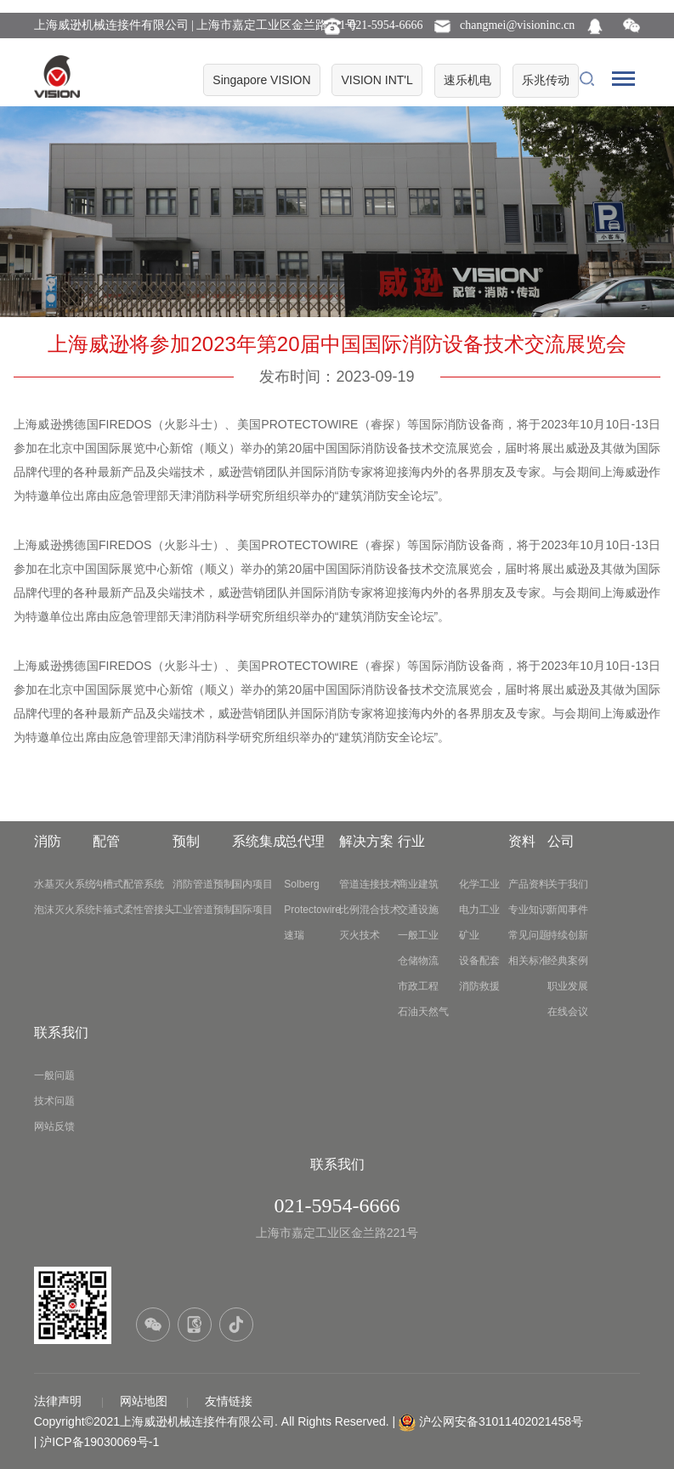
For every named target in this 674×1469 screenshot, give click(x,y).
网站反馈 (54, 1126)
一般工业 (418, 935)
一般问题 (54, 1075)
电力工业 (479, 910)
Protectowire (312, 910)
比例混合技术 (369, 910)
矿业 (469, 935)
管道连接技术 (369, 884)
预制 (186, 841)
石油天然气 (423, 1012)
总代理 (304, 841)
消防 (47, 841)
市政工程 (418, 986)
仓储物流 (418, 961)
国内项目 (252, 884)
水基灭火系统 (64, 884)
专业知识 (528, 910)
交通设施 (418, 910)
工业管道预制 (203, 910)
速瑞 (294, 935)
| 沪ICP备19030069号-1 (97, 1442)
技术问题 (54, 1101)
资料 (521, 841)
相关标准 (528, 961)
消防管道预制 (203, 884)
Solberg (301, 884)
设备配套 (479, 961)
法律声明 (59, 1401)
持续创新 (567, 935)
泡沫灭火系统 (64, 910)
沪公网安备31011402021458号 (501, 1421)
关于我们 (567, 884)
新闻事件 (567, 910)
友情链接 (228, 1401)
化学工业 (479, 884)
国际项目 (252, 910)
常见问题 (528, 935)
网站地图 (145, 1401)
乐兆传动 (545, 80)
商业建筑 (418, 884)
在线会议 (567, 1012)
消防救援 (479, 986)
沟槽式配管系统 (128, 884)
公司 (561, 841)
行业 (411, 841)
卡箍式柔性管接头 (133, 910)
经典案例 (567, 961)
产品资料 (528, 884)
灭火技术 (359, 935)
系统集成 (259, 841)
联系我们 (61, 1032)
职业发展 (567, 986)
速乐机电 (467, 80)
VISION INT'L (376, 80)
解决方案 (366, 841)
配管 (106, 841)
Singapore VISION (261, 80)
